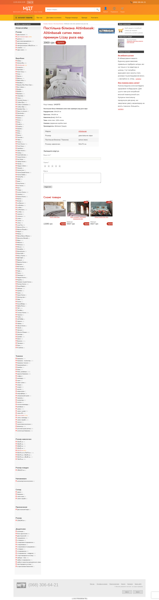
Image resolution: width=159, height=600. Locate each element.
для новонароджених (25, 41)
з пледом (21, 549)
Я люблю (21, 348)
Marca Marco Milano (24, 236)
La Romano (22, 210)
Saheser (21, 288)
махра (20, 385)
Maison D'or (22, 227)
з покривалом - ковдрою (26, 553)
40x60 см (21, 446)
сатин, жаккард (23, 418)
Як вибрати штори (126, 55)
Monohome (22, 251)
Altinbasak (22, 65)
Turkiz (20, 317)
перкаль (20, 398)
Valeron (20, 321)
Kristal (20, 201)
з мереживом (22, 544)
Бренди (84, 18)
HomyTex (21, 177)
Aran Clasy (21, 72)
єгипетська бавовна (25, 431)
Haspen (20, 168)
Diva (19, 122)
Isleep (20, 190)
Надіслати (47, 187)
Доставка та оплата (53, 18)
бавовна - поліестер (25, 361)
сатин (20, 409)
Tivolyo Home (23, 312)
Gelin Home (21, 150)
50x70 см (21, 450)
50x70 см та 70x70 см (25, 453)
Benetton (20, 83)
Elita (19, 131)
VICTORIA (21, 319)
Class (20, 98)
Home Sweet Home (24, 172)
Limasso (21, 216)
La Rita (20, 207)
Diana (20, 118)
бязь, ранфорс (23, 372)
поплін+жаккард (23, 404)
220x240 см (21, 520)
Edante (20, 129)
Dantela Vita (22, 109)
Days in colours (23, 111)
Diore (20, 120)
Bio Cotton (21, 87)
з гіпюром (21, 540)
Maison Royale (22, 229)
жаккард (21, 378)
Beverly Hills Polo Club (25, 85)
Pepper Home (22, 277)
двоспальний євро (24, 509)
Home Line (21, 170)
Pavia (20, 273)
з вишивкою (22, 538)
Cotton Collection (23, 104)
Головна (46, 23)
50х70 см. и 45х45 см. (25, 457)
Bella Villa (21, 80)
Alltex (20, 61)
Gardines (21, 148)
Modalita (21, 249)
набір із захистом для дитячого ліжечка (28, 562)
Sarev (20, 293)
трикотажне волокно (24, 424)
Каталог (51, 23)
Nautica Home (22, 262)
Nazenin (20, 264)
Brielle (20, 89)
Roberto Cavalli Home (25, 282)
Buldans (21, 94)
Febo (19, 140)
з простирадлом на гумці (26, 555)
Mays (20, 240)
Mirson (20, 247)
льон (20, 380)
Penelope (21, 275)
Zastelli (21, 337)
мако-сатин (21, 382)
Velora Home (22, 326)
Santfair (20, 291)
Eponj (20, 135)
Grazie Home (22, 157)
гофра (20, 376)
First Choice (22, 144)
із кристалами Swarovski (25, 566)
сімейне (21, 48)
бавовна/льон (22, 365)
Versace (20, 330)
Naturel (20, 260)
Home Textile (22, 175)
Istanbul (21, 194)
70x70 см (21, 459)
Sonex (20, 302)
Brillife (20, 91)
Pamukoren (21, 269)
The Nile (20, 310)
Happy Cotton (22, 166)
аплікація (21, 531)
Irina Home (21, 183)
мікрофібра (22, 393)
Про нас (39, 18)
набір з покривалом (24, 560)
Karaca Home (22, 196)
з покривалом (22, 551)
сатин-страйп (22, 420)
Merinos (20, 242)
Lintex (19, 218)
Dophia (20, 126)
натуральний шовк (24, 396)
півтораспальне (23, 43)
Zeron (20, 339)
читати (138, 79)
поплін (20, 402)
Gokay (20, 153)
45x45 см (21, 448)
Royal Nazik (21, 286)
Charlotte (21, 96)
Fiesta (20, 142)
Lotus (20, 223)
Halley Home (22, 161)
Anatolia (20, 67)
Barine (20, 76)
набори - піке (23, 558)
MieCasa (21, 245)
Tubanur (20, 315)
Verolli (20, 328)
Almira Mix (22, 63)
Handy (20, 164)
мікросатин (21, 391)
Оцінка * (46, 163)
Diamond (21, 115)
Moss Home (22, 256)
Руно (20, 345)
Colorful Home (23, 100)
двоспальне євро (24, 37)
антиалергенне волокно (26, 481)
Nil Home (21, 266)
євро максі (22, 50)
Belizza (20, 78)
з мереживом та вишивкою (26, 547)
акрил (20, 492)
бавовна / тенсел (23, 363)
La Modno (21, 205)
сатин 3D (21, 413)
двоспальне (22, 34)
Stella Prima (21, 306)
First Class (21, 146)
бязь (20, 369)
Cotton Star (21, 107)
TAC (20, 308)
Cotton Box (22, 102)
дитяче (20, 39)
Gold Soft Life (22, 155)
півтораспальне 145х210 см (27, 45)
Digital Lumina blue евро (101, 217)
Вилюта (21, 341)
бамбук (20, 367)
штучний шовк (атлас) (25, 428)
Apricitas (21, 69)
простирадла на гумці (25, 564)
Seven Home (21, 295)
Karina (20, 199)
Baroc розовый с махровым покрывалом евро (78, 218)
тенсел (20, 422)
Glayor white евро (55, 217)
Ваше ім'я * (47, 155)
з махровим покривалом (26, 542)
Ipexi (19, 181)
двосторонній (23, 536)
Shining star (21, 297)
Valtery (20, 323)
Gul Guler (21, 159)
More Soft (21, 253)
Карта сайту (138, 584)
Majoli (20, 231)
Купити (61, 42)
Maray (20, 234)
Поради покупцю (71, 18)
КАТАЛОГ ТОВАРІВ (23, 18)
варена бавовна (24, 374)
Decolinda (21, 113)
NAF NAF (21, 258)
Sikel (20, 299)
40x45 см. (21, 444)
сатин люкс (22, 415)
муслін (20, 389)
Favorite (20, 137)
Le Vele (20, 212)
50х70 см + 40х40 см (24, 455)
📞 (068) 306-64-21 (138, 2)
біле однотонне (23, 534)
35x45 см (21, 442)
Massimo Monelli (23, 238)
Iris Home (21, 186)
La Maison (21, 203)
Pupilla (20, 280)
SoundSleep (22, 304)
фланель (21, 426)
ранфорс (21, 407)
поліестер (21, 400)
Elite (19, 133)
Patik (19, 271)
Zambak (20, 334)
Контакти (94, 18)
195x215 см (21, 470)
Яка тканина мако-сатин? (129, 83)
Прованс (21, 343)
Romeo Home (23, 284)
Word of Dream (23, 332)
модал (20, 387)
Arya (19, 74)
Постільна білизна (58, 23)
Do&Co (20, 124)
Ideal (20, 179)
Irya (19, 188)
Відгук (46, 171)
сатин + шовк (22, 411)
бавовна (21, 358)
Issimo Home (22, 192)
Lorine (20, 220)
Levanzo (20, 214)
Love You (21, 225)
